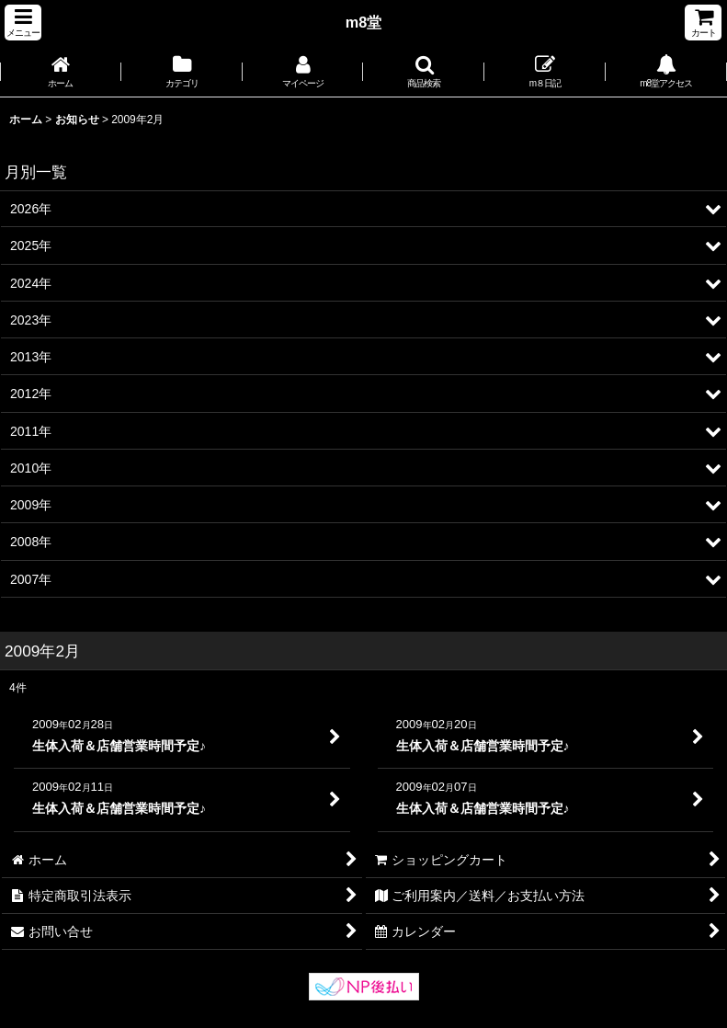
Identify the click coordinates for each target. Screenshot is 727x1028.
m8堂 (364, 22)
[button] (23, 22)
